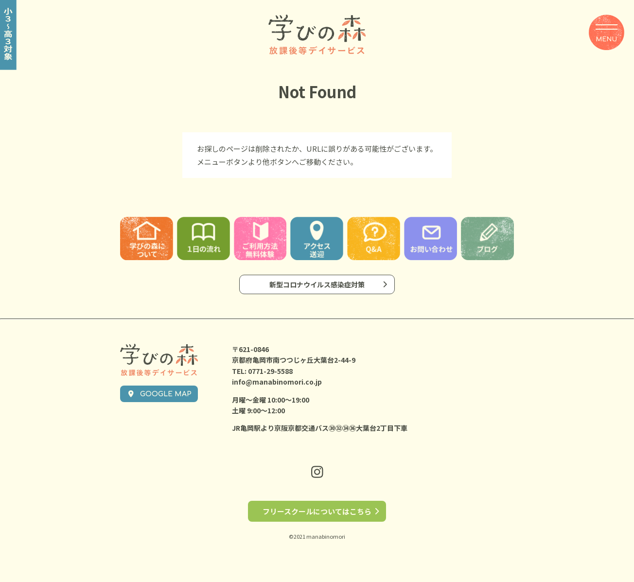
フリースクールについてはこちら (317, 511)
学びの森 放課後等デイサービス (317, 35)
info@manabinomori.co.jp (277, 382)
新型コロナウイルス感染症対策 (317, 284)
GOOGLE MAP (159, 394)
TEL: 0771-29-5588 (262, 371)
